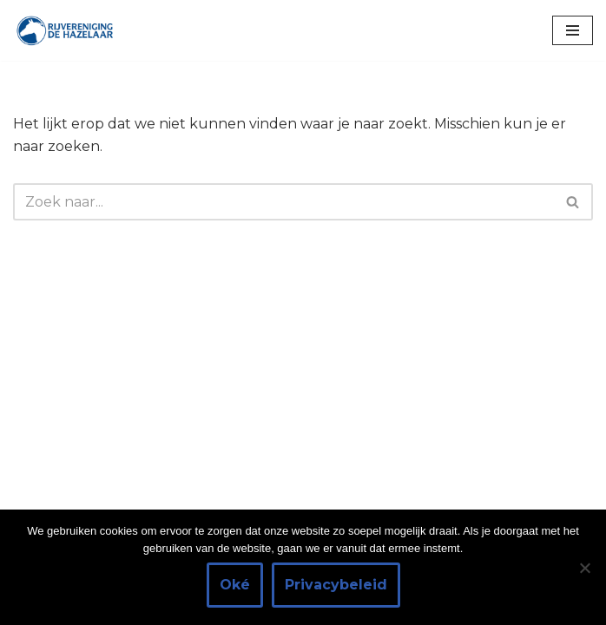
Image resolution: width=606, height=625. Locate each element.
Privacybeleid (336, 584)
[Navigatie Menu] (572, 30)
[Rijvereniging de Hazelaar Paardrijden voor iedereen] (65, 30)
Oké (235, 584)
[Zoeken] (283, 201)
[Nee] (584, 567)
